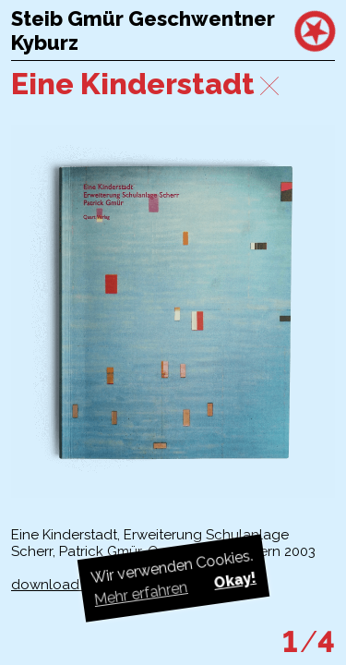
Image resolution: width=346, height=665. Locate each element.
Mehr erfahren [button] (140, 593)
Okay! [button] (234, 580)
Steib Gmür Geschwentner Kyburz (143, 30)
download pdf (58, 584)
